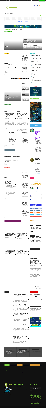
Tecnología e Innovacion (8, 156)
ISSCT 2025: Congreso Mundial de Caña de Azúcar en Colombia (23, 251)
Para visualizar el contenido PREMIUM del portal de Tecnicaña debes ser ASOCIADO (9, 181)
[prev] (39, 29)
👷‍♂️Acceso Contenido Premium (9, 1)
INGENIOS (32, 220)
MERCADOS (7, 167)
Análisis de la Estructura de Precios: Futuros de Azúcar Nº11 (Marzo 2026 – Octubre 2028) (38, 280)
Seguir (40, 210)
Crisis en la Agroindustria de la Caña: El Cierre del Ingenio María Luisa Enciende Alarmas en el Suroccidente (32, 229)
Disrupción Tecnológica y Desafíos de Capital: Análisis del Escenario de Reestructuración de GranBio (35, 262)
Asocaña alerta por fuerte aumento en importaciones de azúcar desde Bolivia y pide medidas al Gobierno (35, 296)
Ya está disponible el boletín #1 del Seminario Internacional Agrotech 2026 (20, 305)
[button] (40, 16)
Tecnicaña (6, 46)
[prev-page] (5, 74)
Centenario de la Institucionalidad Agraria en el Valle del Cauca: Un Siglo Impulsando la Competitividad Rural (12, 134)
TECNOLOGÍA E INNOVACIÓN (9, 149)
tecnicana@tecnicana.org (22, 399)
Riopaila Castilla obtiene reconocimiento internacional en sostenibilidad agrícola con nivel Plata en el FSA (38, 239)
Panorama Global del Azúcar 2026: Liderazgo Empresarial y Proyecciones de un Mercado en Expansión (25, 177)
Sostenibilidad (7, 104)
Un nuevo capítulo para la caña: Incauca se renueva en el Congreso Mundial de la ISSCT (20, 324)
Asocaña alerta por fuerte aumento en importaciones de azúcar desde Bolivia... (10, 234)
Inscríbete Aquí (37, 154)
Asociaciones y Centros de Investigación (32, 236)
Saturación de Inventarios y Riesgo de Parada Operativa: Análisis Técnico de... (9, 251)
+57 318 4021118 (7, 390)
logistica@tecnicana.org (8, 393)
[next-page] (6, 74)
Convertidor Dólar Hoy (35, 191)
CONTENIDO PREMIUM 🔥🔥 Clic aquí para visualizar (20, 78)
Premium (7, 95)
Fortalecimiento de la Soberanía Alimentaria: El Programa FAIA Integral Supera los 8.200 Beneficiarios (25, 198)
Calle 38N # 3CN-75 (7, 388)
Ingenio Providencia (38, 225)
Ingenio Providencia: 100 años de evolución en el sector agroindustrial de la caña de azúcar (38, 229)
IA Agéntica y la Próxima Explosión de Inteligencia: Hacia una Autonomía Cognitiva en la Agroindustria (25, 57)
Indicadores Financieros (33, 258)
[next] (40, 29)
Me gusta (39, 208)
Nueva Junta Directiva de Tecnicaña (17, 29)
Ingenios (31, 225)
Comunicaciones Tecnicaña (8, 183)
